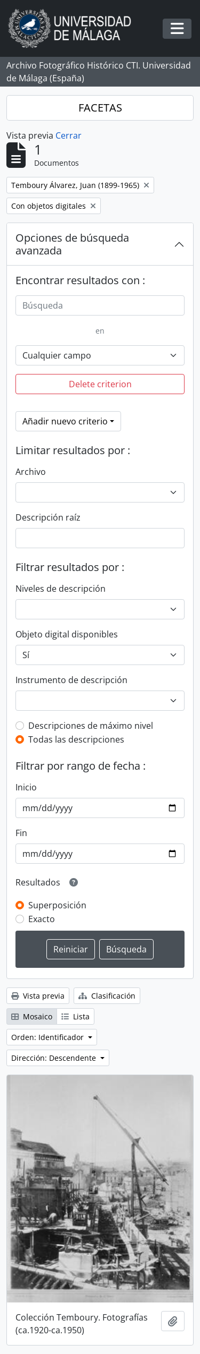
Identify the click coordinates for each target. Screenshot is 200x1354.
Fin (21, 833)
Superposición (57, 905)
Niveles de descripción (60, 588)
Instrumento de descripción (71, 680)
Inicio (26, 787)
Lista (75, 1016)
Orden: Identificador (48, 1037)
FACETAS (100, 107)
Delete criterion (100, 384)
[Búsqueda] (100, 305)
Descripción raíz (48, 517)
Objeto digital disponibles (66, 634)
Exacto (41, 919)
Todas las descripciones (76, 739)
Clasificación (106, 996)
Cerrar (68, 135)
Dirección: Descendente (54, 1058)
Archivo (30, 472)
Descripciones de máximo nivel (90, 725)
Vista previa (38, 996)
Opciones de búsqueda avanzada (72, 244)
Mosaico (31, 1016)
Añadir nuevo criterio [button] (65, 421)
